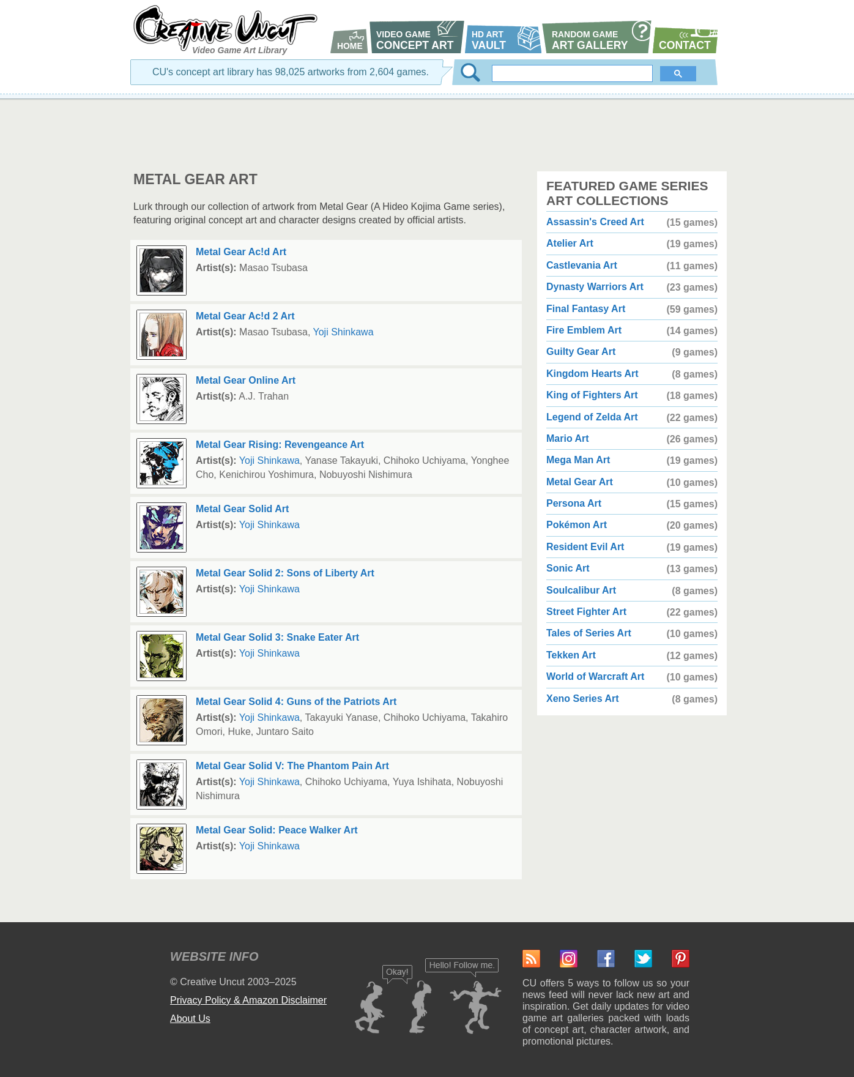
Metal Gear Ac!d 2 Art (245, 316)
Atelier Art (569, 243)
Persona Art (573, 503)
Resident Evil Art (585, 547)
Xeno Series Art (582, 698)
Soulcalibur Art (581, 590)
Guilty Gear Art (580, 351)
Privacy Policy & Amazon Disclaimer (248, 1000)
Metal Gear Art (579, 482)
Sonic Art (568, 568)
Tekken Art (571, 655)
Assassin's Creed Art (595, 222)
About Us (190, 1018)
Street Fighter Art (586, 611)
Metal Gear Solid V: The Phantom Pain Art (292, 766)
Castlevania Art (581, 265)
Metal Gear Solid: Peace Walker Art (277, 830)
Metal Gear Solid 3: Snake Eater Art (277, 637)
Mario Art (567, 438)
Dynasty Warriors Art (595, 286)
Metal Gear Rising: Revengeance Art (280, 444)
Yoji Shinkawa (343, 332)
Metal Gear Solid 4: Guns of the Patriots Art (296, 701)
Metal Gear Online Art (245, 380)
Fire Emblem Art (584, 330)
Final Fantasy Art (585, 309)
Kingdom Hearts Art (592, 373)
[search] (573, 73)
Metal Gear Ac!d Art (241, 252)
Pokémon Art (576, 525)
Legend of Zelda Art (592, 417)
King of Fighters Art (592, 395)
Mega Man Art (578, 460)
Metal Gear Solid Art (242, 509)
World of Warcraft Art (595, 676)
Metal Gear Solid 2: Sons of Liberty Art (285, 573)
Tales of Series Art (588, 633)
